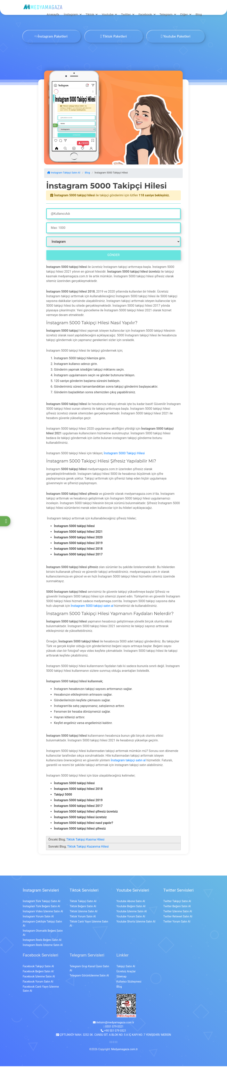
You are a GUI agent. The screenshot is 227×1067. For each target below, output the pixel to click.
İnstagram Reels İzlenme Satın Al (43, 946)
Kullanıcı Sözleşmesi (129, 982)
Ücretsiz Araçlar (126, 972)
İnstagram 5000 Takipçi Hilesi (124, 454)
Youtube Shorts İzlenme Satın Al (136, 922)
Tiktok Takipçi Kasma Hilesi (85, 840)
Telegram (166, 15)
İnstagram (71, 15)
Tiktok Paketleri (113, 37)
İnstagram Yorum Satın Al (38, 917)
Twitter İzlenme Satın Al (177, 912)
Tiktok (90, 15)
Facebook (145, 15)
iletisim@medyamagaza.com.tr (113, 1023)
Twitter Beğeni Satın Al (177, 907)
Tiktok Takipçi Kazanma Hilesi (88, 847)
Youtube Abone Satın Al (131, 902)
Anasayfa (53, 15)
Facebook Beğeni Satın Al (38, 972)
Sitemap (121, 977)
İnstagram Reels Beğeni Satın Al (42, 940)
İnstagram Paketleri (51, 37)
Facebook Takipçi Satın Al (38, 967)
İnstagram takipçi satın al (128, 761)
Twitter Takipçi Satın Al (177, 902)
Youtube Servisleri (133, 891)
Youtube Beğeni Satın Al (131, 907)
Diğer (184, 15)
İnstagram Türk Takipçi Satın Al (41, 902)
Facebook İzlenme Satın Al (39, 977)
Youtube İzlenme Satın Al (132, 912)
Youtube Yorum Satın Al (131, 917)
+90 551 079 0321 (113, 1031)
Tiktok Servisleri (84, 891)
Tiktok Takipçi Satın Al (83, 902)
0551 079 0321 (113, 1027)
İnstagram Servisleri (41, 891)
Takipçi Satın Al (126, 967)
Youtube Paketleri (176, 37)
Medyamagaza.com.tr (124, 1050)
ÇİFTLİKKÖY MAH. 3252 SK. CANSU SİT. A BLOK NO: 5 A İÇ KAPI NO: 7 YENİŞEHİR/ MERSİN (113, 1035)
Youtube (107, 15)
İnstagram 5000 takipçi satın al (92, 606)
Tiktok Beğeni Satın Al (83, 907)
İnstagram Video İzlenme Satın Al (43, 912)
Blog (198, 15)
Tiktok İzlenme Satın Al (83, 912)
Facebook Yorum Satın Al (38, 982)
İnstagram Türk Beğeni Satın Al (41, 907)
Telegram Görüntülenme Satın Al (89, 976)
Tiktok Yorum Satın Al (83, 917)
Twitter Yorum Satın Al (177, 922)
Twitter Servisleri (178, 891)
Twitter (126, 15)
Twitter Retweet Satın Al (177, 917)
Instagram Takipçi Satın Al (63, 173)
